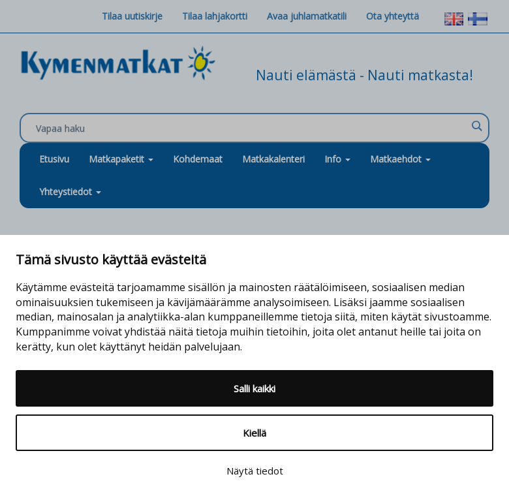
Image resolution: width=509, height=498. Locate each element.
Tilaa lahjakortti (214, 16)
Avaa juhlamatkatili (307, 16)
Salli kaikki (254, 388)
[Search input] (251, 128)
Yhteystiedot (70, 191)
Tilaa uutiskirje (132, 16)
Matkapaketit (121, 159)
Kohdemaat (198, 159)
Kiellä (254, 432)
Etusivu (54, 159)
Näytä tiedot (254, 470)
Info (337, 159)
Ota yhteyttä (392, 16)
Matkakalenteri (273, 159)
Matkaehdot (400, 159)
